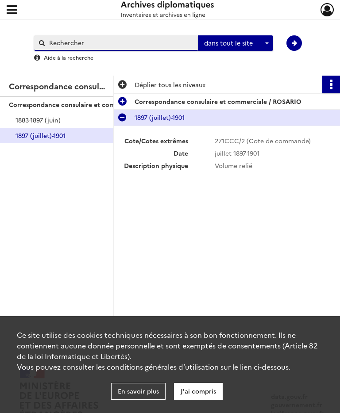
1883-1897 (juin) (38, 119)
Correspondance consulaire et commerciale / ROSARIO (92, 104)
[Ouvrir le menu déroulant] (12, 10)
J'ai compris (198, 390)
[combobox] (235, 43)
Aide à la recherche (68, 57)
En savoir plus (138, 390)
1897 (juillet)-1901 (40, 135)
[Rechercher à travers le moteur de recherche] (120, 42)
